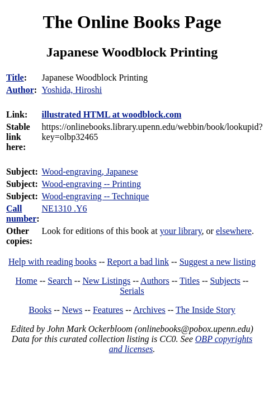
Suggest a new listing (218, 261)
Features (108, 310)
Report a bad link (138, 261)
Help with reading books (52, 261)
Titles (190, 280)
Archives (149, 310)
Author (20, 90)
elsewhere (234, 231)
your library (181, 231)
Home (26, 280)
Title (15, 77)
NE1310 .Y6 (64, 208)
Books (40, 310)
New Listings (107, 280)
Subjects (225, 280)
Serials (132, 291)
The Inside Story (205, 310)
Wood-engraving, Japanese (90, 171)
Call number (21, 213)
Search (60, 280)
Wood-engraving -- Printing (91, 184)
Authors (154, 280)
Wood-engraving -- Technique (95, 196)
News (72, 310)
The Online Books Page (132, 22)
